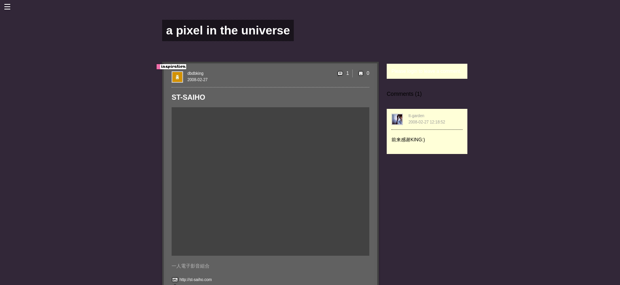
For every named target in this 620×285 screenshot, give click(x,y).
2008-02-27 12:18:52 (426, 122)
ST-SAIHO (188, 97)
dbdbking (195, 73)
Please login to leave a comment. (426, 71)
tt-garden (416, 116)
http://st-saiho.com (196, 279)
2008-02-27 (197, 80)
